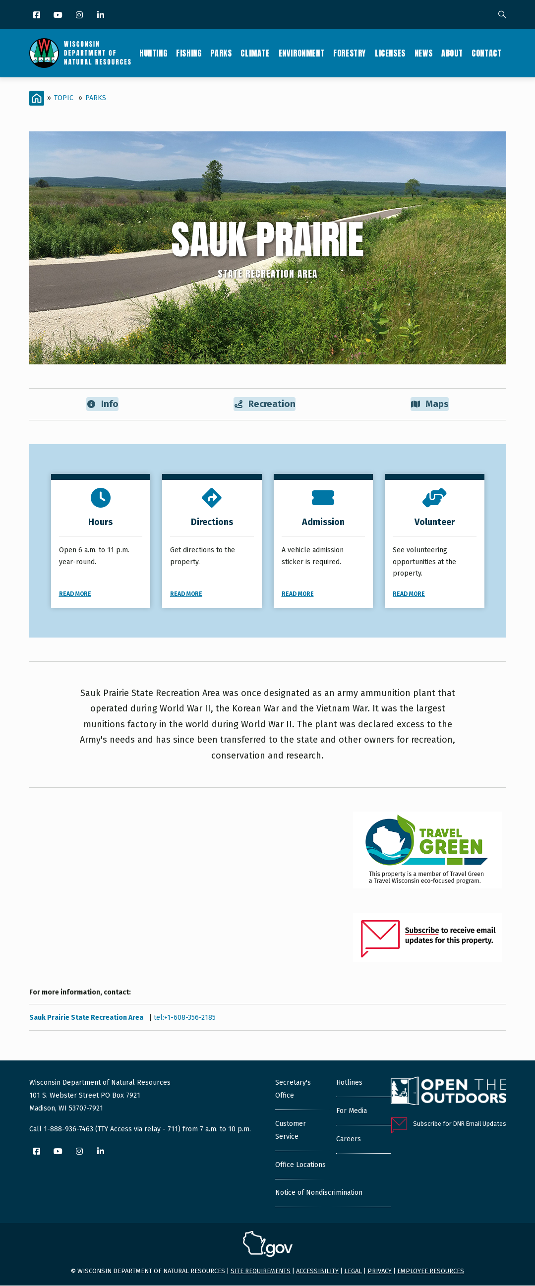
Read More (75, 594)
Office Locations (300, 1165)
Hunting (153, 53)
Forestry (349, 53)
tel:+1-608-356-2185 (185, 1018)
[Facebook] (37, 15)
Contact (486, 53)
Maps (430, 404)
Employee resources (430, 1271)
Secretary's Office (293, 1089)
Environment (302, 53)
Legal (353, 1271)
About (452, 53)
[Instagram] (80, 15)
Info (102, 404)
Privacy (379, 1271)
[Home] (36, 98)
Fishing (188, 53)
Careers (348, 1139)
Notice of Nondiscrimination (318, 1193)
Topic (63, 98)
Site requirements (261, 1271)
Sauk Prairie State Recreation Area (87, 1018)
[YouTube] (59, 15)
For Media (351, 1111)
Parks (221, 53)
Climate (254, 53)
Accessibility (317, 1271)
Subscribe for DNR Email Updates (459, 1124)
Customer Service (290, 1130)
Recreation (265, 404)
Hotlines (349, 1083)
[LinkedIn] (101, 15)
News (423, 53)
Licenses (390, 53)
